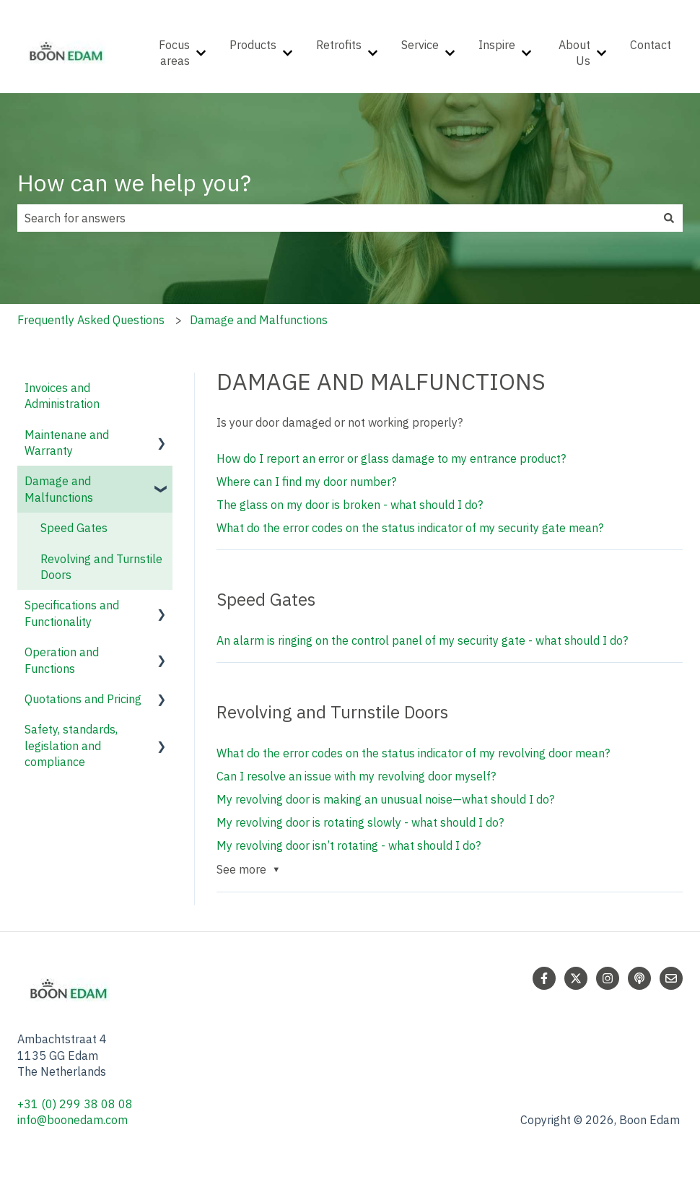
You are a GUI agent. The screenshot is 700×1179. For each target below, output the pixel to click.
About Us (574, 53)
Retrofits (339, 45)
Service (420, 45)
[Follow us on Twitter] (575, 978)
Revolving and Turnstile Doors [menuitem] (101, 567)
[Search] (669, 218)
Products (252, 45)
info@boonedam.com (74, 1120)
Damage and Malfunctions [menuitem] (59, 489)
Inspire (496, 45)
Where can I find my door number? (306, 481)
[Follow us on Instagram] (607, 978)
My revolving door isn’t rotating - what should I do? (348, 845)
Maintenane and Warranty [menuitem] (67, 442)
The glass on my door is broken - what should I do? (349, 504)
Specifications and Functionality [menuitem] (72, 613)
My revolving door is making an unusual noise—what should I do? (385, 799)
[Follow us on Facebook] (544, 978)
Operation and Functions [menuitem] (62, 660)
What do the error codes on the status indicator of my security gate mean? (409, 528)
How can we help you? (134, 183)
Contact (650, 45)
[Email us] (671, 978)
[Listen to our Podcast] (639, 978)
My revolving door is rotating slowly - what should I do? (360, 822)
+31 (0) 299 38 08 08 (76, 1104)
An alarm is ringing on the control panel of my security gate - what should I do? (422, 640)
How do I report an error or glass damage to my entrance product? (391, 458)
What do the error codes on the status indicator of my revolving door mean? (413, 753)
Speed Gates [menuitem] (74, 528)
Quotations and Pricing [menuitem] (83, 699)
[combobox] (336, 218)
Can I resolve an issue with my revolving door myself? (356, 776)
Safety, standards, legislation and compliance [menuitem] (71, 745)
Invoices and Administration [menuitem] (62, 395)
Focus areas (174, 53)
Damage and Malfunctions (259, 320)
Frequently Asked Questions (91, 320)
